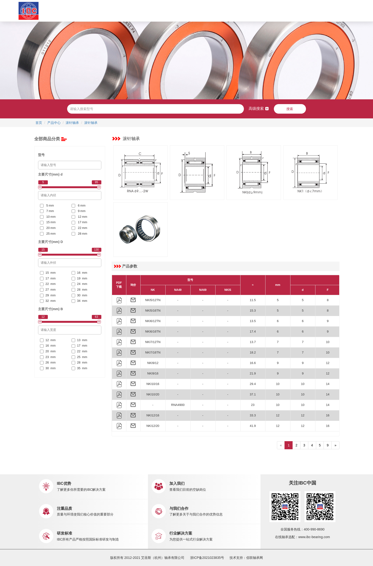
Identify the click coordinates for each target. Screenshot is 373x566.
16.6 (253, 363)
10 (327, 342)
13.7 (253, 342)
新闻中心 (207, 11)
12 (327, 363)
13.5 (253, 321)
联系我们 (253, 11)
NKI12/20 (152, 426)
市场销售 (178, 11)
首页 (82, 11)
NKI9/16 (152, 373)
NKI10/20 (152, 394)
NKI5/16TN (152, 310)
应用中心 (154, 11)
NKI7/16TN (152, 352)
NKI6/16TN (152, 331)
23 (252, 405)
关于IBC (102, 11)
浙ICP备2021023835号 (207, 558)
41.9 (253, 426)
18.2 (253, 352)
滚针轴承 (72, 123)
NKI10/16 (152, 384)
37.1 (253, 394)
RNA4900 (177, 405)
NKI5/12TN (152, 300)
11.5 (253, 300)
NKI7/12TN (152, 342)
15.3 (253, 310)
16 (327, 415)
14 (327, 384)
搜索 (289, 109)
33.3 (253, 415)
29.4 (253, 384)
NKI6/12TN (152, 321)
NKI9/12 (152, 363)
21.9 (253, 373)
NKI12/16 (152, 415)
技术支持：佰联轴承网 (246, 558)
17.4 (253, 331)
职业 (233, 11)
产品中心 (130, 11)
